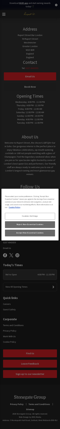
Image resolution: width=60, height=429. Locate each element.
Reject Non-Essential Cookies (30, 224)
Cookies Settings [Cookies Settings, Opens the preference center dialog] (30, 216)
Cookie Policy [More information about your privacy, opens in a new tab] (14, 207)
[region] (29, 214)
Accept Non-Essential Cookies (30, 233)
